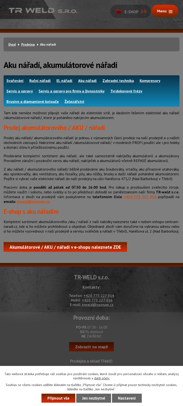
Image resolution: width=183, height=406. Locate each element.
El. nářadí (64, 80)
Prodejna (28, 44)
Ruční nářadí (40, 80)
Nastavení (127, 398)
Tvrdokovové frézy (126, 91)
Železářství (74, 101)
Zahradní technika (118, 80)
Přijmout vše (58, 398)
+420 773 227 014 (140, 196)
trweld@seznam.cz (33, 201)
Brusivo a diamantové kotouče (32, 101)
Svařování (15, 80)
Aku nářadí (87, 80)
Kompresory (150, 80)
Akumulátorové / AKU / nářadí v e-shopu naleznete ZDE (65, 247)
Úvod (12, 44)
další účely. (102, 378)
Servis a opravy (19, 91)
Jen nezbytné (93, 398)
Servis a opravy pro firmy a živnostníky (72, 91)
